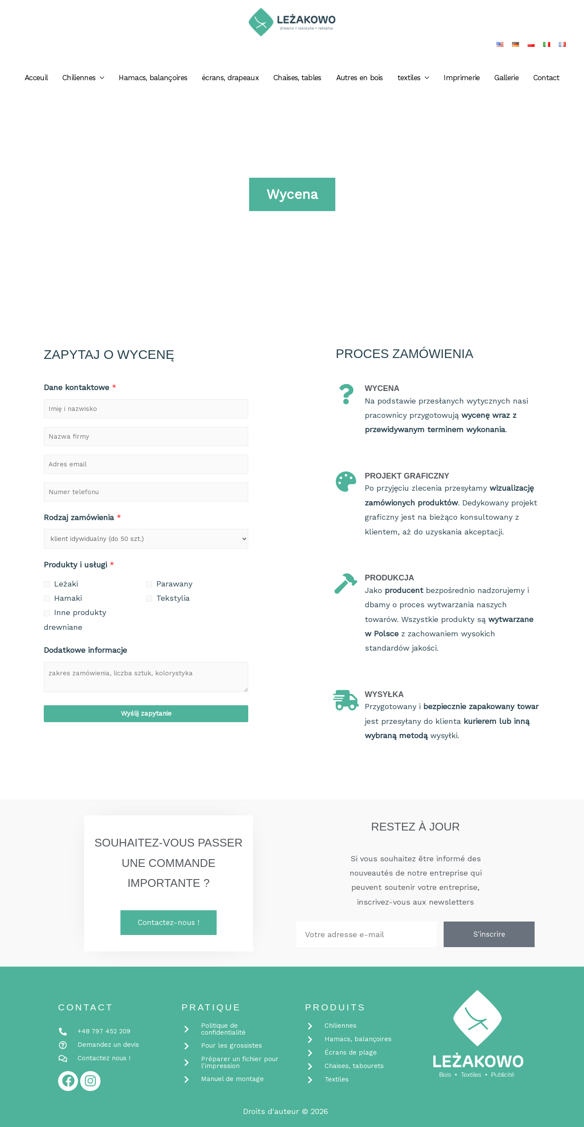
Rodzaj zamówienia (82, 517)
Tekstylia (173, 598)
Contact (546, 80)
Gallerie (506, 80)
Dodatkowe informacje (85, 650)
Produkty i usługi (79, 564)
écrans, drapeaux (230, 80)
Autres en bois (359, 80)
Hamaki (68, 598)
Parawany (174, 583)
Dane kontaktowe (80, 387)
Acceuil (36, 80)
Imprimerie (462, 80)
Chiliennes (78, 80)
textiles (409, 80)
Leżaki (66, 583)
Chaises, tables (297, 80)
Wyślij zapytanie (146, 713)
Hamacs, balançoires (153, 80)
